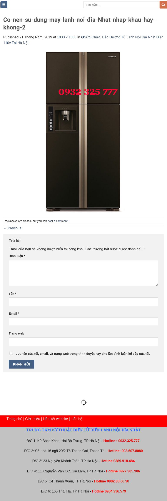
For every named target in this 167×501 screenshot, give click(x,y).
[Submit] (163, 5)
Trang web (16, 333)
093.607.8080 (132, 451)
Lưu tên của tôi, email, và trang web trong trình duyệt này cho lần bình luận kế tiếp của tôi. (82, 353)
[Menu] (4, 4)
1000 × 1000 (66, 37)
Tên (12, 293)
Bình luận (17, 256)
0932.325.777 (129, 441)
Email (14, 313)
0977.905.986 (129, 471)
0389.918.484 (124, 461)
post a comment (57, 221)
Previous (12, 228)
